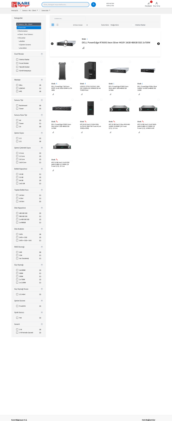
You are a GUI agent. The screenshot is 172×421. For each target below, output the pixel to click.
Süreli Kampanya (25, 71)
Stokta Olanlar (24, 59)
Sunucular (45, 10)
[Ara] (93, 4)
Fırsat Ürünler (24, 63)
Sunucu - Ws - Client (29, 10)
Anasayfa (14, 10)
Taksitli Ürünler (24, 67)
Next (158, 43)
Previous (52, 43)
